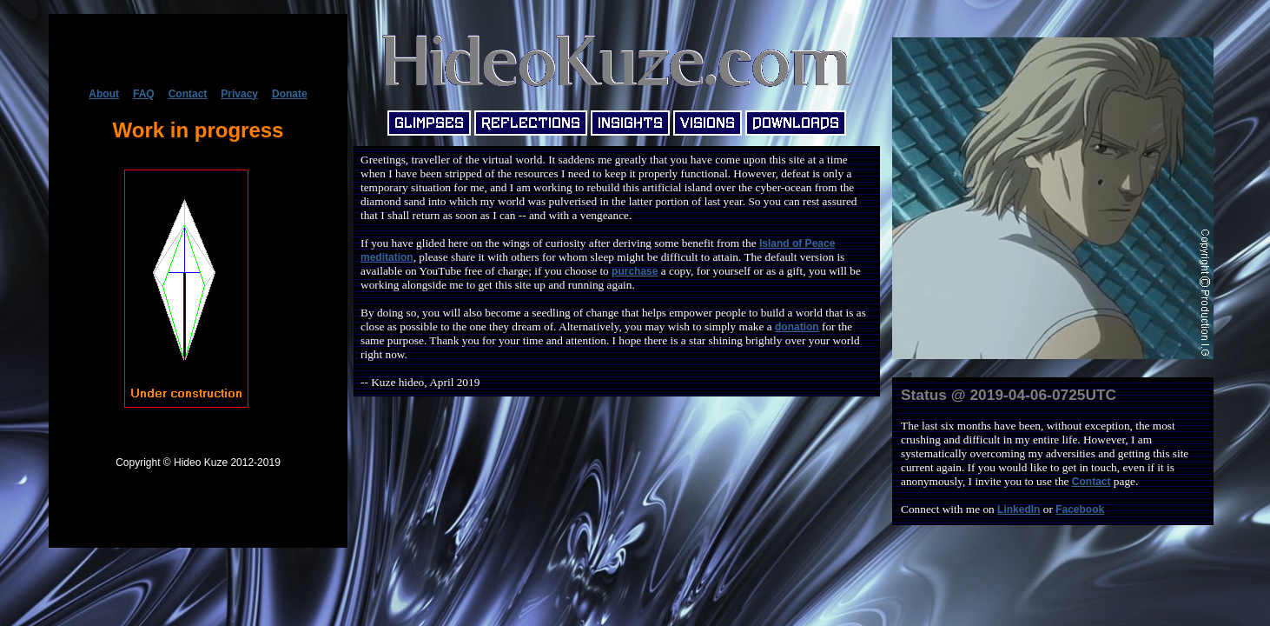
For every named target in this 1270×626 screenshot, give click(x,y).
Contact (188, 94)
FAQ (144, 94)
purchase (635, 271)
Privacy (239, 94)
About (104, 94)
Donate (290, 94)
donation (797, 327)
